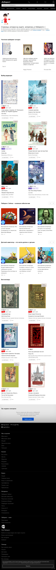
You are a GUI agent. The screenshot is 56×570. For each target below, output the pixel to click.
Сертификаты (5, 483)
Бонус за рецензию (7, 480)
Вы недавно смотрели (8, 408)
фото (15, 81)
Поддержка (4, 554)
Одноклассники (5, 443)
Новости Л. (4, 508)
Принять (28, 566)
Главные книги (5, 478)
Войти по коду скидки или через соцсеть (13, 533)
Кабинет (3, 540)
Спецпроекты (5, 513)
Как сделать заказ (6, 547)
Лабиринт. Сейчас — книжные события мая (15, 203)
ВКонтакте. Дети (6, 438)
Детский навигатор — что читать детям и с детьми (18, 242)
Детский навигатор (6, 496)
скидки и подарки (37, 30)
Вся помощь (5, 559)
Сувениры (53, 8)
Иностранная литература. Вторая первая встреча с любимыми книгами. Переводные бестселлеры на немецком (9, 269)
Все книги (4, 454)
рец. (14, 80)
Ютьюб (3, 441)
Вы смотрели (5, 537)
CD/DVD (46, 8)
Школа (24, 8)
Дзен (2, 445)
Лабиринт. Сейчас (6, 494)
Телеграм (4, 448)
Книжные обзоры (6, 501)
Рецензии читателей (7, 499)
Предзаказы (4, 487)
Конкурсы (4, 510)
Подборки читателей (7, 503)
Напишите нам (5, 556)
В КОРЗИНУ (5, 118)
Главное (18, 8)
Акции (3, 476)
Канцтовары (31, 8)
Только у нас (5, 485)
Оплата (3, 549)
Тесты (3, 506)
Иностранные (10, 8)
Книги (3, 8)
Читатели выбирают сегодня (10, 39)
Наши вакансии (5, 522)
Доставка (4, 552)
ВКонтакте (4, 436)
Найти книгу (28, 419)
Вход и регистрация (7, 535)
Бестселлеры (5, 279)
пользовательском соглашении (14, 562)
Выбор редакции (6, 75)
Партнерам (4, 520)
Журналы (4, 459)
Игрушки (39, 8)
